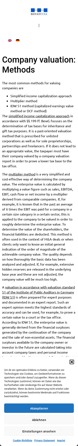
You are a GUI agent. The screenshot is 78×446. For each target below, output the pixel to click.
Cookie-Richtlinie (22, 440)
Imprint (61, 440)
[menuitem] (10, 40)
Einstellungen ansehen (39, 431)
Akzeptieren (39, 408)
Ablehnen (39, 420)
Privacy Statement (44, 440)
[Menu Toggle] (39, 25)
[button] (72, 362)
